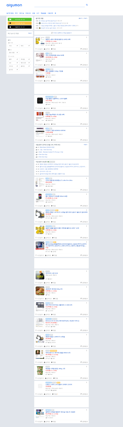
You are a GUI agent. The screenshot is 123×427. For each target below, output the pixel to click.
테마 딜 (21, 13)
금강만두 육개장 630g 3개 (54, 289)
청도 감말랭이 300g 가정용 (54, 71)
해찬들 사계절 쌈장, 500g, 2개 (55, 368)
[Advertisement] (61, 89)
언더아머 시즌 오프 (43, 171)
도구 (38, 13)
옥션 (47, 53)
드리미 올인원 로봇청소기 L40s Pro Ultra (59, 180)
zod (10, 62)
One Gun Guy (41, 154)
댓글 (53, 49)
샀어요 (47, 49)
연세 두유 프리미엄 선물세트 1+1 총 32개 (59, 305)
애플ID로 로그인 (17, 27)
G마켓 (47, 210)
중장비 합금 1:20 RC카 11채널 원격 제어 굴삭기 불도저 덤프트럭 (57, 164)
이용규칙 (50, 13)
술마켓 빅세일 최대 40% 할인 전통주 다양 (50, 174)
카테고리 (28, 13)
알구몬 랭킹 (10, 13)
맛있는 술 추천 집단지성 (45, 21)
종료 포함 (11, 52)
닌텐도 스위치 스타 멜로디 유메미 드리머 (59, 384)
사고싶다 (39, 49)
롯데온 (47, 303)
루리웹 (23, 59)
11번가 (47, 69)
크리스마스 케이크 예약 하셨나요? (48, 23)
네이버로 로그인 (17, 19)
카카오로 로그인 (17, 23)
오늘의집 (48, 410)
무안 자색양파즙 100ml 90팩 (55, 55)
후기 (16, 13)
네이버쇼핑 (48, 194)
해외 (22, 45)
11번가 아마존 (49, 96)
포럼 (33, 13)
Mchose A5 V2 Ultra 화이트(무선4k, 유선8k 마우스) (62, 321)
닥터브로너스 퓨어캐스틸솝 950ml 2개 (58, 352)
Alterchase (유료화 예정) (44, 147)
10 (58, 382)
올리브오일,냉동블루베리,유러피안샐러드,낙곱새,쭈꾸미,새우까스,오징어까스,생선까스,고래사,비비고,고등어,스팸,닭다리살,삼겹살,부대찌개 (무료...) (61, 167)
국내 (10, 45)
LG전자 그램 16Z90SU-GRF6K (56, 130)
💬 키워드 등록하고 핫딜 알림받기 (61, 33)
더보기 (30, 33)
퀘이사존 (23, 62)
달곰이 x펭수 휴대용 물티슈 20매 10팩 (58, 39)
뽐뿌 (10, 59)
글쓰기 (80, 18)
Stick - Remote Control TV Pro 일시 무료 (49, 152)
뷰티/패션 (54, 350)
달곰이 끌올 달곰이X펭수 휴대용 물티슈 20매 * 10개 (62, 228)
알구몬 (11, 69)
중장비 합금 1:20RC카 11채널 (55, 336)
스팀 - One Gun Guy (43, 150)
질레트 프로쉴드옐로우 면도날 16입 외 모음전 (60, 412)
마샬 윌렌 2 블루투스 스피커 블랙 (56, 98)
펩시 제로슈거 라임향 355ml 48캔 (56, 196)
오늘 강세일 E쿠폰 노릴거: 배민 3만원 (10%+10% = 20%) (55, 26)
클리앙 (23, 66)
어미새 (11, 66)
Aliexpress (48, 318)
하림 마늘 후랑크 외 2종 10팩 (55, 114)
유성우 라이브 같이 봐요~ (46, 28)
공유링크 (84, 49)
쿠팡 (47, 128)
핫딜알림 (43, 13)
